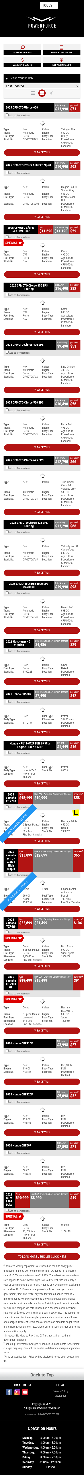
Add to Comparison (19, 115)
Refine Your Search (19, 78)
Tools (47, 5)
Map (26, 5)
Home (9, 5)
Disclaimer (60, 1395)
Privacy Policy (60, 1391)
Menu (73, 5)
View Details (42, 152)
